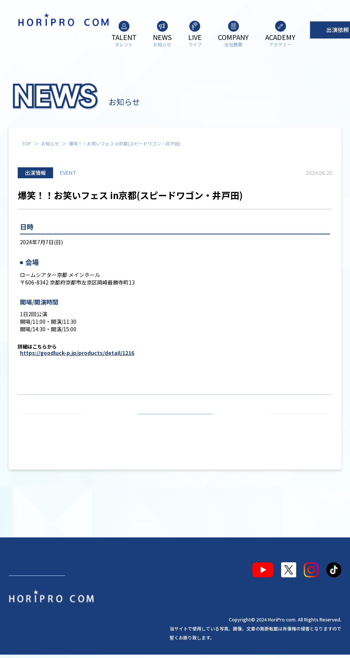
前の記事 (55, 422)
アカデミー (151, 566)
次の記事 (295, 422)
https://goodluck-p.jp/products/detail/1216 (77, 353)
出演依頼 (37, 594)
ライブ (88, 566)
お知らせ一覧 (175, 422)
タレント (27, 566)
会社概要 (116, 566)
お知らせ (50, 143)
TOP (26, 143)
